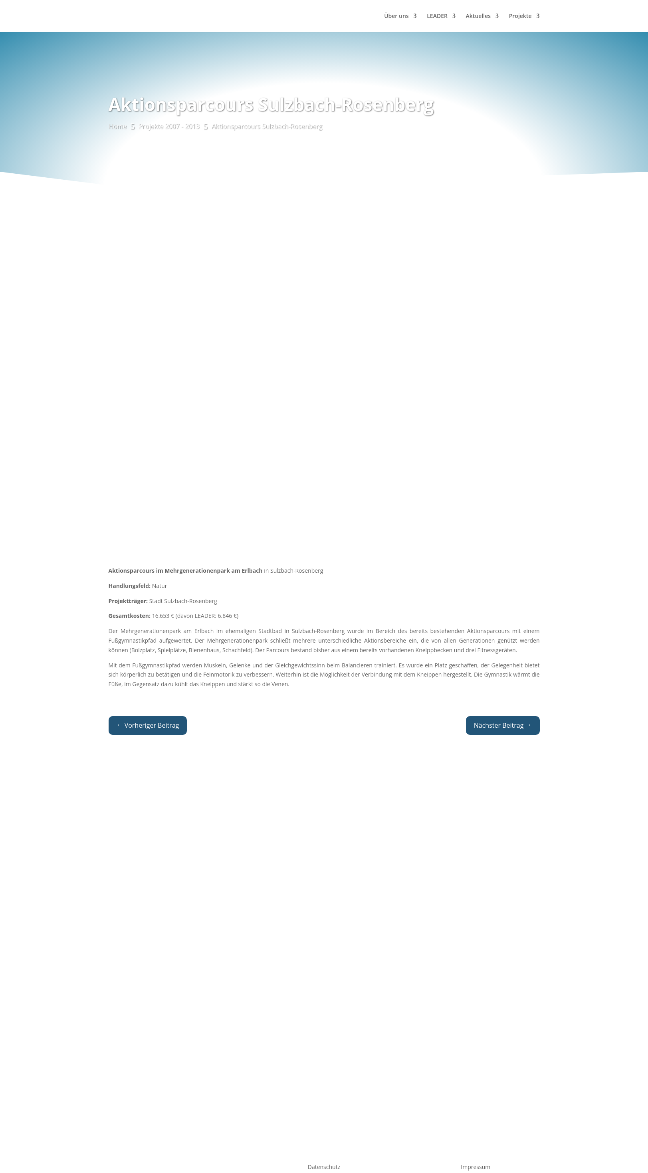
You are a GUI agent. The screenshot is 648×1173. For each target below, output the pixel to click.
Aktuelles (478, 16)
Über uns (396, 16)
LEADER (437, 16)
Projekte (520, 16)
